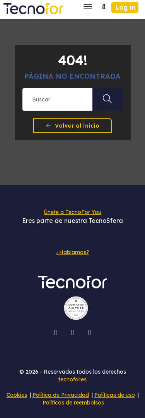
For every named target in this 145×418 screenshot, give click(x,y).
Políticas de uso (114, 394)
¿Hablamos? (72, 252)
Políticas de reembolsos (73, 402)
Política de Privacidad (60, 394)
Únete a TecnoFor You (72, 212)
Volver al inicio (72, 125)
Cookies (17, 394)
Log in (126, 7)
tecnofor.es (72, 379)
